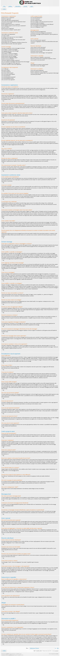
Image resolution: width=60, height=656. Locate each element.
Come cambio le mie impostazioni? (8, 34)
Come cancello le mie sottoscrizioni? (38, 60)
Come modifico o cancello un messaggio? (9, 49)
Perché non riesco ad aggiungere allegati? (9, 57)
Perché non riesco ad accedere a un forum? (9, 55)
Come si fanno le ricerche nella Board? (38, 47)
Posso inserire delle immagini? (7, 73)
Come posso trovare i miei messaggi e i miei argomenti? (41, 52)
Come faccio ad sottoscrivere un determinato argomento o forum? (43, 58)
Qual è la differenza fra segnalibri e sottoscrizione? (40, 57)
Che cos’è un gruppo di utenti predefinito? (39, 25)
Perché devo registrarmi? (6, 19)
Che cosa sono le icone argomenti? (8, 79)
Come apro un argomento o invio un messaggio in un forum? (13, 48)
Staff (34, 650)
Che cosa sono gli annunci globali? (8, 74)
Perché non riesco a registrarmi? (7, 28)
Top (3, 91)
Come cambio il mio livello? (6, 41)
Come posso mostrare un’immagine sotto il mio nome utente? (13, 39)
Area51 (7, 630)
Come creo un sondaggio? (6, 52)
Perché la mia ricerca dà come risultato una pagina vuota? (42, 50)
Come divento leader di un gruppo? (37, 23)
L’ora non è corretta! (5, 35)
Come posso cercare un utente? (37, 51)
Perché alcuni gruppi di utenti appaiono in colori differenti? (42, 24)
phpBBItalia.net (11, 654)
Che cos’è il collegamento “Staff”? (37, 27)
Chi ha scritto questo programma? (37, 70)
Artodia (56, 653)
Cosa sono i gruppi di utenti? (36, 20)
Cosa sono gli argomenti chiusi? (7, 78)
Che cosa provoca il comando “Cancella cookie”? (11, 29)
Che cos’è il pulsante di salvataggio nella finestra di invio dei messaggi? (15, 61)
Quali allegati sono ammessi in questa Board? (39, 64)
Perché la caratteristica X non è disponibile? (39, 71)
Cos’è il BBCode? (4, 69)
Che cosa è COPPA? (5, 27)
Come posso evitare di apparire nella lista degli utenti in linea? (13, 21)
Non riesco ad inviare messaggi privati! (38, 31)
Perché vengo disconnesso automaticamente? (10, 20)
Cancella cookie (39, 650)
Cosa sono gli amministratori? (36, 17)
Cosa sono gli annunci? (5, 75)
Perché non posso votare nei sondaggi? (8, 56)
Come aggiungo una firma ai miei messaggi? (10, 51)
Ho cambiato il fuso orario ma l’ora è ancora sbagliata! (12, 37)
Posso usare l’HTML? (5, 70)
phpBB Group (32, 621)
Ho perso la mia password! (6, 23)
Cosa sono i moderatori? (35, 19)
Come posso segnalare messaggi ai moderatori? (10, 60)
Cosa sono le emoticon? (6, 71)
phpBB (7, 653)
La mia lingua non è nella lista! (7, 38)
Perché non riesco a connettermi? (7, 17)
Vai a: (27, 648)
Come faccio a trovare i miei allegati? (38, 65)
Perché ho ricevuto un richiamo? (7, 59)
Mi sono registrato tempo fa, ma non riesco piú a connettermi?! (13, 25)
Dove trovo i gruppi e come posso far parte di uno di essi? (42, 21)
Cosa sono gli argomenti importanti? (8, 77)
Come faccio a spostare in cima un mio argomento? (11, 64)
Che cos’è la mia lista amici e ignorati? (38, 40)
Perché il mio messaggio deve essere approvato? (10, 63)
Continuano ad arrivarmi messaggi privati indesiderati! (41, 33)
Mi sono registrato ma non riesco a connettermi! (10, 24)
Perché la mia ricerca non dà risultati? (38, 48)
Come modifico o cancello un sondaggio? (9, 53)
